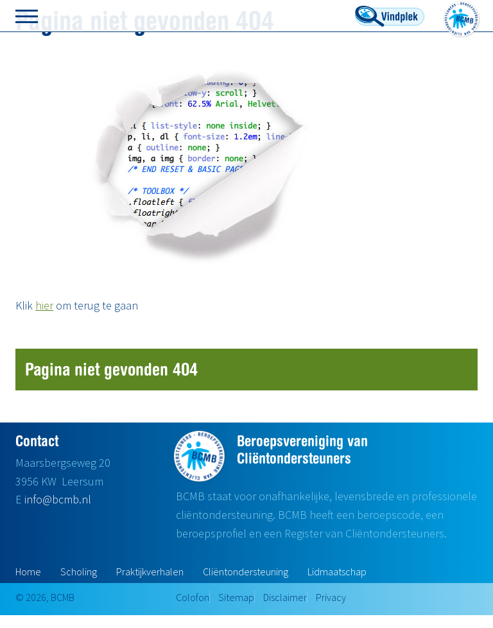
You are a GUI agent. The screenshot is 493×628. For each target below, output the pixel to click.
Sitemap (236, 597)
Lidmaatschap (337, 571)
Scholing (78, 571)
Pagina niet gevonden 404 (111, 368)
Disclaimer (285, 597)
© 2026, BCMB (44, 597)
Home (28, 571)
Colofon (192, 597)
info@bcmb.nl (57, 499)
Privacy (331, 597)
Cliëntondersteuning (245, 571)
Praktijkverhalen (150, 571)
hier (44, 305)
